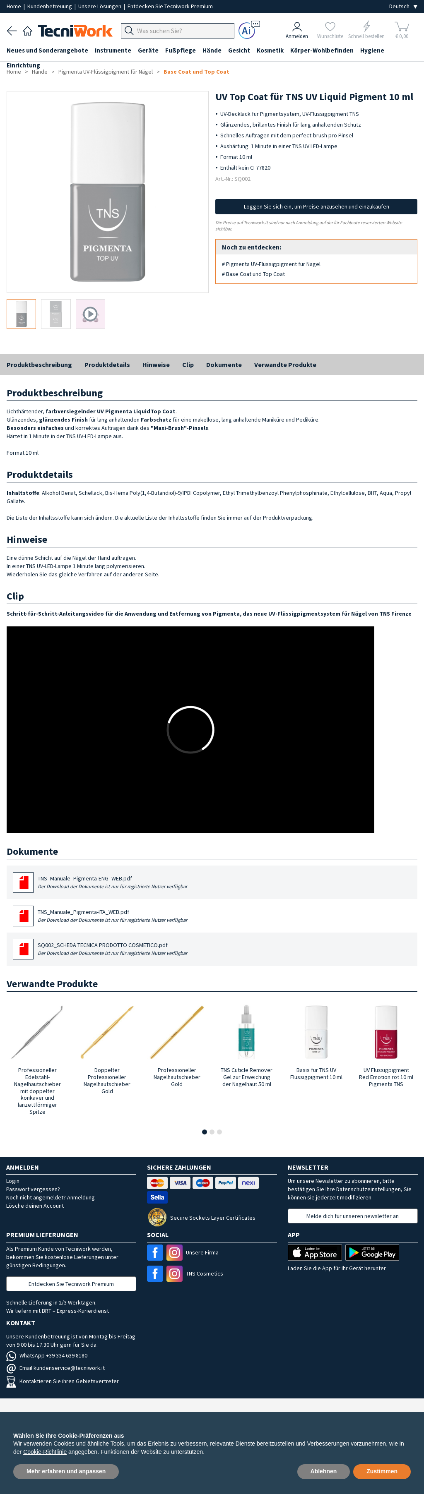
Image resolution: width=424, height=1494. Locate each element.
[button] (204, 1131)
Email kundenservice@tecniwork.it (55, 1368)
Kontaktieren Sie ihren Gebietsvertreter (62, 1381)
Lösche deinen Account (35, 1205)
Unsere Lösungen (100, 6)
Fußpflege (180, 50)
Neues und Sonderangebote (47, 50)
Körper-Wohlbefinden (322, 50)
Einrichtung (23, 65)
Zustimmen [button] (382, 1471)
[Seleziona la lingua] (403, 6)
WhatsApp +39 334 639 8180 (46, 1355)
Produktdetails (107, 364)
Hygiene (372, 50)
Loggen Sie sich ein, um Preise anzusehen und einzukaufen (316, 206)
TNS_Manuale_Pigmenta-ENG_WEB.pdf (112, 883)
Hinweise (156, 364)
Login (12, 1181)
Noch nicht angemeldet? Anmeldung (50, 1197)
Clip (188, 364)
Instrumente (113, 50)
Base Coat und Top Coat (196, 71)
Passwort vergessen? (33, 1189)
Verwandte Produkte (285, 364)
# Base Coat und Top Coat (253, 274)
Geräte (148, 50)
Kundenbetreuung (50, 6)
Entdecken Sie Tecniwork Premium (170, 6)
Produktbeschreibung (39, 364)
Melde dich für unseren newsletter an (352, 1216)
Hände (212, 50)
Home (14, 6)
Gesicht (239, 50)
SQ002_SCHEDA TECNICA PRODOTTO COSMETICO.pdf (112, 949)
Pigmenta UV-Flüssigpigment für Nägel (105, 71)
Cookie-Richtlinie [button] (45, 1451)
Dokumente (224, 364)
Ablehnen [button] (324, 1471)
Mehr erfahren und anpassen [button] (66, 1471)
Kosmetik (270, 50)
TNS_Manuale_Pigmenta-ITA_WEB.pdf (112, 916)
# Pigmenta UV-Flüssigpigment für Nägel (271, 264)
